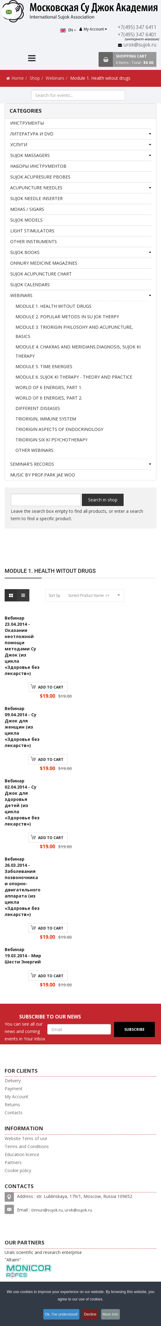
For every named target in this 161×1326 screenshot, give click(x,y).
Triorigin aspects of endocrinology (59, 429)
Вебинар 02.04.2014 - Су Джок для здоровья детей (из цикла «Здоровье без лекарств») (22, 802)
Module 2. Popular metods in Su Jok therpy (67, 316)
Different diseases (37, 408)
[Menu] (32, 59)
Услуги (18, 144)
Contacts (14, 1112)
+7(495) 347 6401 (137, 34)
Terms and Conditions (27, 1146)
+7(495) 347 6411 (137, 27)
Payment (14, 1088)
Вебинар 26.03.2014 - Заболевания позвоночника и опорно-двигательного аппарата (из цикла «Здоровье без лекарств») (22, 886)
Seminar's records (32, 464)
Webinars (55, 78)
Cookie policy (18, 1170)
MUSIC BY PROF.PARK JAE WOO (42, 475)
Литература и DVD (31, 134)
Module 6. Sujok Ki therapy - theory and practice (73, 377)
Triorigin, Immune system (45, 419)
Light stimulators (32, 231)
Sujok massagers (30, 155)
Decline (91, 1315)
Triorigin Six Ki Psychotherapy (51, 440)
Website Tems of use (26, 1138)
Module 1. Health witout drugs (53, 306)
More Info (114, 1315)
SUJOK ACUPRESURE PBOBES (40, 177)
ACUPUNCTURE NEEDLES (36, 188)
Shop (35, 78)
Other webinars (34, 450)
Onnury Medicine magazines (43, 263)
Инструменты (27, 123)
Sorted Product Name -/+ (88, 595)
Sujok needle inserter (36, 198)
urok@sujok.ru (140, 44)
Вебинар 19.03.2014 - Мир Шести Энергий (23, 955)
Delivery (13, 1080)
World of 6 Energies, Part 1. (48, 387)
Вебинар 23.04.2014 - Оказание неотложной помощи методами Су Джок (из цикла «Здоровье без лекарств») (22, 645)
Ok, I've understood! (58, 1315)
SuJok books (25, 252)
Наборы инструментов (38, 166)
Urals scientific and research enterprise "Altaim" (43, 1264)
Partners (13, 1162)
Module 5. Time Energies (43, 366)
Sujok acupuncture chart (41, 274)
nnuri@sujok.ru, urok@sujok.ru (63, 1210)
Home (17, 78)
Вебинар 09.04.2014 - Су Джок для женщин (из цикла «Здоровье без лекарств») (22, 726)
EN (69, 30)
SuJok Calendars (30, 284)
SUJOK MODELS (26, 220)
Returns (12, 1104)
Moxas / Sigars (27, 209)
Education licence (22, 1154)
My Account (16, 1096)
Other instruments (33, 241)
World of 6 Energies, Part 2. (48, 398)
